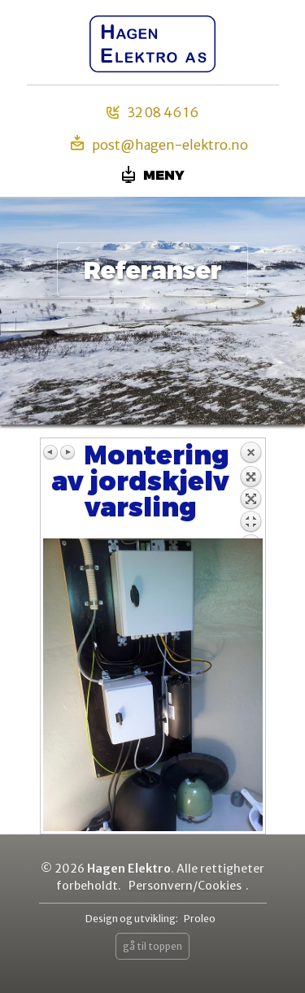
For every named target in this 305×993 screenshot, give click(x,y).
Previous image (51, 452)
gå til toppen (152, 946)
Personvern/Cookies (185, 885)
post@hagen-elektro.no (159, 144)
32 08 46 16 (152, 112)
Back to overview (250, 489)
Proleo (200, 918)
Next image (67, 452)
